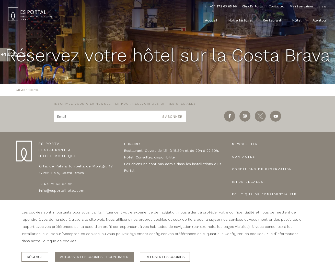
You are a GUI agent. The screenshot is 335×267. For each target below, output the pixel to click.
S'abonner (172, 116)
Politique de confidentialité (264, 194)
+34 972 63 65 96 (223, 6)
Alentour (320, 20)
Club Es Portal (253, 6)
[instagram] (244, 120)
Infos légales (247, 182)
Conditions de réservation (262, 169)
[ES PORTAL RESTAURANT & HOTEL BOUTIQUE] (31, 14)
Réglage (35, 257)
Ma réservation (301, 6)
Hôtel (297, 20)
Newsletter (245, 144)
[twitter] (260, 120)
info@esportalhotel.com (61, 190)
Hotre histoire (240, 20)
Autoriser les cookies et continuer (94, 257)
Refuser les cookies (164, 257)
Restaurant (272, 20)
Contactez (277, 6)
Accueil (211, 20)
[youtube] (275, 120)
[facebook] (229, 120)
